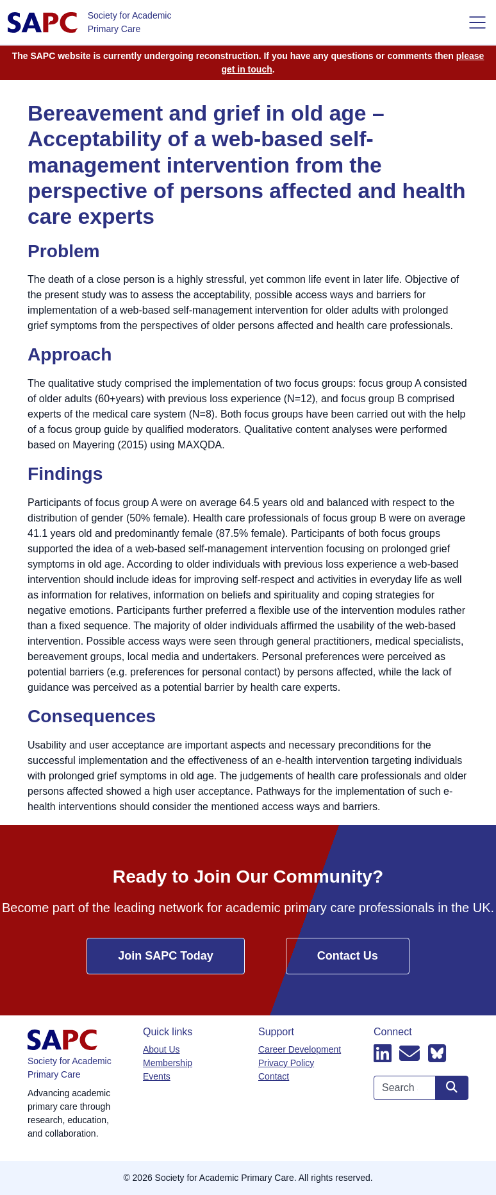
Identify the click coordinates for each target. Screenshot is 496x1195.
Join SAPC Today (165, 955)
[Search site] (451, 1088)
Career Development (299, 1049)
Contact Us (347, 955)
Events (156, 1076)
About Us (161, 1049)
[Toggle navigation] (477, 22)
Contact (273, 1076)
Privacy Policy (286, 1063)
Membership (167, 1063)
